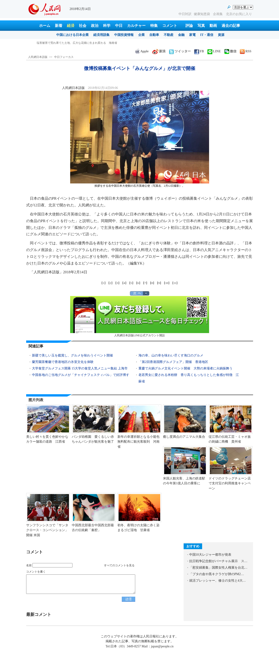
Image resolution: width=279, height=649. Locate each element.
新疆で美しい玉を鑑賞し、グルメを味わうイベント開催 (72, 355)
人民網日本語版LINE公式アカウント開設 (139, 316)
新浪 (159, 51)
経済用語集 (101, 35)
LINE (214, 51)
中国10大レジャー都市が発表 (210, 554)
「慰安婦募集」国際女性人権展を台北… (218, 567)
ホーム (44, 26)
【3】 (117, 283)
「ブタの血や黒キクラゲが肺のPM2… (216, 574)
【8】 (152, 283)
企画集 (218, 14)
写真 (201, 26)
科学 (106, 26)
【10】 (167, 283)
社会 (82, 26)
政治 (94, 26)
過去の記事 (231, 26)
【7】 (145, 283)
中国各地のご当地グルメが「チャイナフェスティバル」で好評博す (80, 375)
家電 (192, 35)
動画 (213, 26)
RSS (245, 51)
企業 (141, 35)
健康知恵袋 (202, 14)
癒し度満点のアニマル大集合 (184, 436)
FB (199, 51)
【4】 (124, 283)
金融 (181, 35)
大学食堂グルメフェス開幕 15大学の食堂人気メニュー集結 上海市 (80, 368)
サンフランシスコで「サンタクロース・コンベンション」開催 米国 (47, 530)
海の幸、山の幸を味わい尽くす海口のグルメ (171, 355)
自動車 (154, 35)
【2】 (110, 283)
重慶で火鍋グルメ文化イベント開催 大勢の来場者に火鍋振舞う (185, 368)
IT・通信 (206, 35)
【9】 (159, 283)
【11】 (175, 283)
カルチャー (136, 26)
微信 (230, 51)
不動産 (168, 35)
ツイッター (180, 51)
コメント (169, 26)
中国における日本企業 (72, 35)
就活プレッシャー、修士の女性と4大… (217, 580)
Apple (142, 51)
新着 (58, 26)
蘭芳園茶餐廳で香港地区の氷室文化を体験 (63, 362)
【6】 (138, 283)
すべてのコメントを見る (119, 565)
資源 (221, 35)
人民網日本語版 (37, 57)
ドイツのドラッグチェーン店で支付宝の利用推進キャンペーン (230, 483)
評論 (189, 26)
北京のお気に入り (239, 14)
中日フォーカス (64, 57)
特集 (154, 26)
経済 (70, 26)
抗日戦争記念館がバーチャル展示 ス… (218, 561)
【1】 (103, 283)
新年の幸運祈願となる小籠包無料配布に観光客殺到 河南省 (138, 441)
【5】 (131, 283)
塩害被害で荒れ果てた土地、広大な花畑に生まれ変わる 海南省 (77, 42)
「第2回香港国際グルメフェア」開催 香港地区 (173, 362)
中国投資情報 (124, 35)
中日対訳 (185, 14)
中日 (118, 26)
